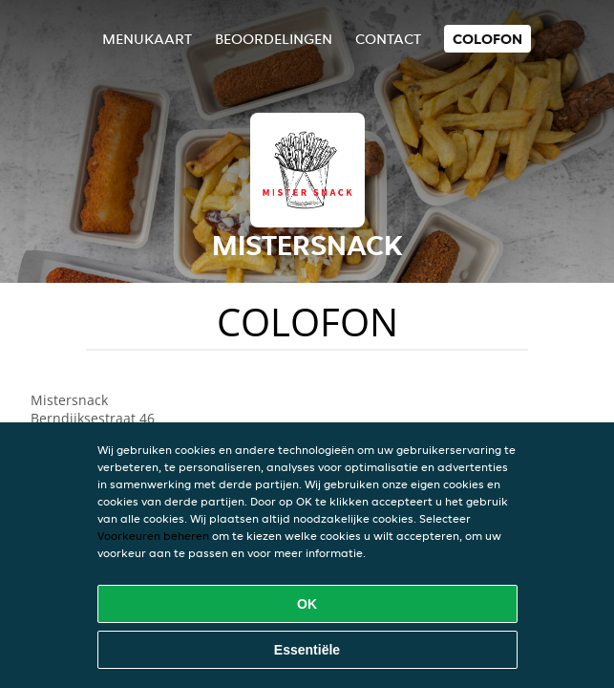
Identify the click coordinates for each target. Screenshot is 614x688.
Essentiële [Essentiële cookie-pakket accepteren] (307, 649)
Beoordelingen (273, 39)
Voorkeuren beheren (153, 535)
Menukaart (147, 39)
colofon (487, 39)
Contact (388, 39)
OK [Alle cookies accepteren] (307, 604)
